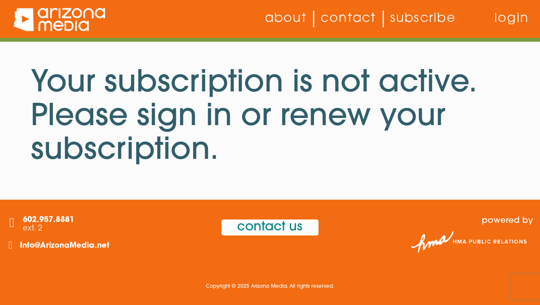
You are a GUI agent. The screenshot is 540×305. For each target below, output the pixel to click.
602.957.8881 (48, 220)
